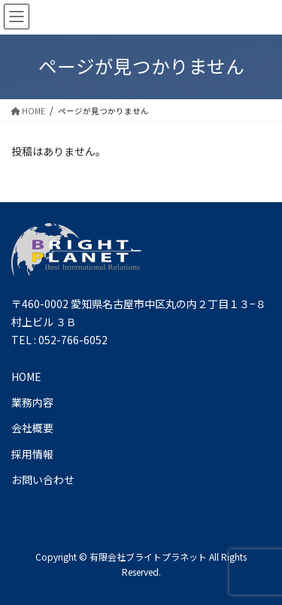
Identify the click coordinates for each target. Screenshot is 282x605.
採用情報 (32, 453)
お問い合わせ (42, 479)
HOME (26, 376)
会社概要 (32, 427)
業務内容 (32, 402)
